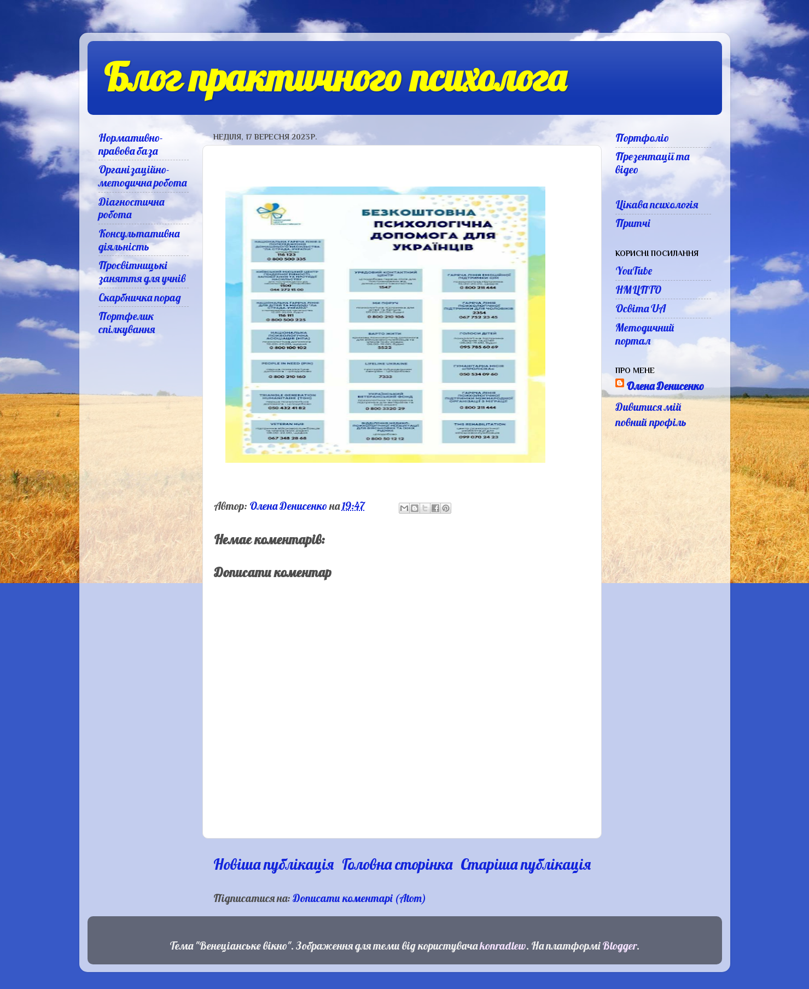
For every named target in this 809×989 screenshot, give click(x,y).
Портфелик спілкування (126, 322)
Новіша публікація (273, 864)
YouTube (633, 270)
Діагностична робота (131, 208)
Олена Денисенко (665, 386)
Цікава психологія (656, 204)
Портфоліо (642, 137)
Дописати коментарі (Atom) (359, 898)
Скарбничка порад (139, 297)
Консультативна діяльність (138, 239)
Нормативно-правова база (130, 144)
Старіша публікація (526, 864)
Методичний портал (644, 334)
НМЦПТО (638, 289)
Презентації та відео (652, 162)
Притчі (632, 223)
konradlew (503, 945)
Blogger (619, 945)
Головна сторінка (397, 864)
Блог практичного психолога (335, 77)
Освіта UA (640, 308)
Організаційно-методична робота (142, 175)
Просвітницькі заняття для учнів (142, 271)
